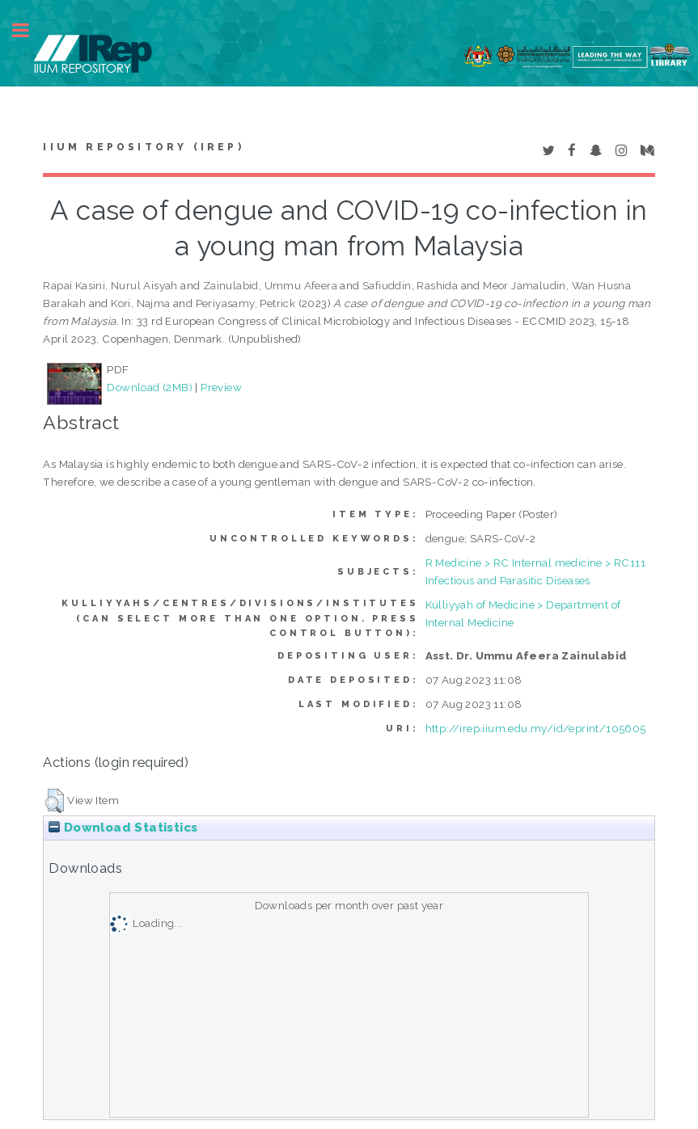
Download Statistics (123, 827)
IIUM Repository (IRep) (143, 147)
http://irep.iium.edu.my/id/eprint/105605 (535, 728)
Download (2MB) (149, 387)
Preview (221, 387)
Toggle (29, 30)
